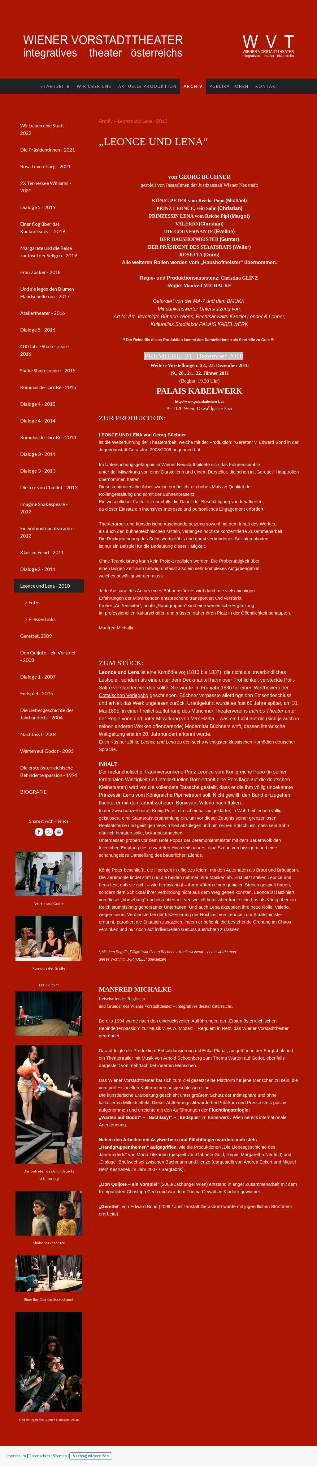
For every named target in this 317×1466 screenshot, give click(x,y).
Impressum (16, 1455)
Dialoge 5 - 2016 (37, 329)
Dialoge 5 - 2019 (37, 207)
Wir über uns (94, 86)
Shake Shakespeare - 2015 (48, 370)
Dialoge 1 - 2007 (37, 676)
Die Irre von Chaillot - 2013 (48, 487)
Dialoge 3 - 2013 (37, 471)
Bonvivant (187, 802)
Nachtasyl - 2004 (38, 734)
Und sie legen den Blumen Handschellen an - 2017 (47, 292)
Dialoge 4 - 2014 (37, 420)
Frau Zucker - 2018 (40, 272)
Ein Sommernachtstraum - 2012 (47, 531)
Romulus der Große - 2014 (48, 437)
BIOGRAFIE (33, 792)
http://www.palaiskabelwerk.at (199, 401)
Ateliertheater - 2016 (42, 313)
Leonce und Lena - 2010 (45, 586)
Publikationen (229, 86)
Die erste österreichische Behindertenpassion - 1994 (48, 771)
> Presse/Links (40, 619)
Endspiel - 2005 (36, 693)
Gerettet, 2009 (36, 636)
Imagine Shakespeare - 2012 (44, 507)
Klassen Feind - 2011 (42, 552)
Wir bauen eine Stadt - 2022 (43, 129)
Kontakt (267, 86)
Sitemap (60, 1455)
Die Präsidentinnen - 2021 (47, 149)
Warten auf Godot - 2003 (46, 751)
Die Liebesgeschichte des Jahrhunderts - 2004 (47, 713)
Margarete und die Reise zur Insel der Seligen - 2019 (48, 251)
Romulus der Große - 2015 (48, 387)
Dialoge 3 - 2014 (37, 454)
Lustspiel (108, 680)
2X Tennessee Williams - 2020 (45, 186)
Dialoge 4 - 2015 (37, 404)
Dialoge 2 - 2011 (37, 569)
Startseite (55, 86)
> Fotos (33, 602)
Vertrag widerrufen (91, 1455)
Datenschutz (39, 1455)
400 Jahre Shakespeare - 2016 (46, 350)
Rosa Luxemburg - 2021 (45, 166)
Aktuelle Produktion (147, 86)
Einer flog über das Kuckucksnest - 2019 (42, 227)
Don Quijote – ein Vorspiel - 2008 (47, 656)
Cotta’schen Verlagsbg (123, 695)
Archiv (193, 86)
